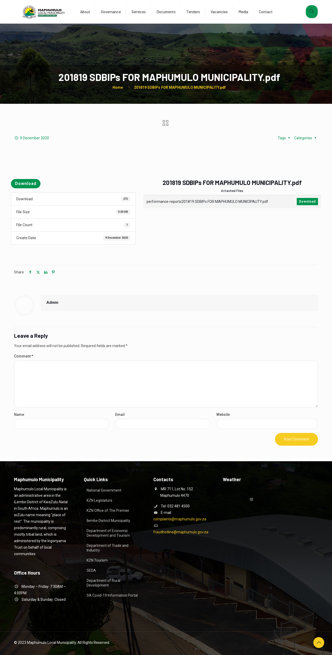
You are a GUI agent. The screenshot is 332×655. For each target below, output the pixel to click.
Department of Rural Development (103, 582)
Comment (23, 356)
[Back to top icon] (318, 642)
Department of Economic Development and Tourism (108, 533)
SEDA (91, 570)
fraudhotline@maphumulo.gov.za (180, 532)
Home (118, 87)
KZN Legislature (99, 500)
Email (120, 414)
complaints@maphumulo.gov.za (179, 519)
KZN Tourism (97, 560)
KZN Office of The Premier (108, 510)
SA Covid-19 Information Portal (112, 595)
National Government (104, 490)
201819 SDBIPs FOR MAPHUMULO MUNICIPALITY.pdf (180, 87)
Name (19, 414)
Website (223, 414)
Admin (52, 302)
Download (25, 183)
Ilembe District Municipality (108, 521)
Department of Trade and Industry (107, 547)
